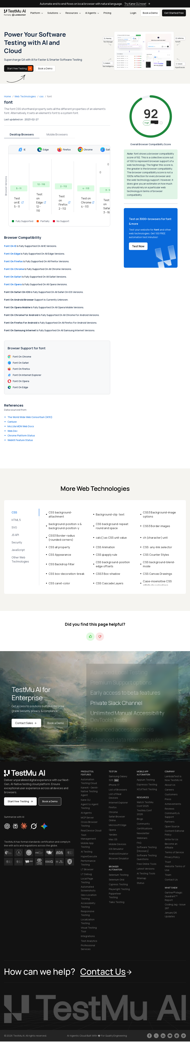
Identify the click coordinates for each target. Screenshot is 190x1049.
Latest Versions (146, 868)
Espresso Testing (147, 784)
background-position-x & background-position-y (65, 526)
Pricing (107, 12)
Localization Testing (87, 921)
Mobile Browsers (57, 134)
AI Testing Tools (146, 873)
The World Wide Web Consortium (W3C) (30, 417)
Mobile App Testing (87, 844)
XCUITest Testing (147, 789)
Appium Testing (146, 779)
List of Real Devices (115, 795)
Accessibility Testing (88, 904)
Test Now (138, 246)
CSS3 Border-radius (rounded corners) (62, 538)
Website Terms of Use (175, 868)
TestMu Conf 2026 (144, 812)
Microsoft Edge (117, 825)
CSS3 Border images (156, 526)
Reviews (169, 808)
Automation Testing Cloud (89, 781)
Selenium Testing (118, 874)
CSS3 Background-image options (159, 514)
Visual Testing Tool (89, 929)
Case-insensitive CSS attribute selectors (157, 583)
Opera (112, 829)
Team (168, 874)
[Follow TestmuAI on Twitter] (156, 1035)
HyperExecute (89, 856)
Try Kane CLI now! (137, 4)
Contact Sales (26, 723)
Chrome (113, 812)
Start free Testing (19, 68)
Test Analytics (89, 940)
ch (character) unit (155, 537)
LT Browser (87, 869)
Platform (36, 12)
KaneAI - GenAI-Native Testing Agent (89, 791)
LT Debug (86, 874)
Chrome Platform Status (21, 435)
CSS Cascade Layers (109, 583)
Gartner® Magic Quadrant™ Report (173, 896)
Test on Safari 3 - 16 (108, 206)
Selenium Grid (116, 879)
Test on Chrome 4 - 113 (86, 202)
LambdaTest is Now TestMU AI (173, 778)
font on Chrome (14, 269)
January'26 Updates (171, 914)
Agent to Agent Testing (89, 806)
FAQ (139, 842)
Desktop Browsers (22, 134)
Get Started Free (174, 12)
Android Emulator (118, 853)
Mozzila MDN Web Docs (21, 426)
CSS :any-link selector (157, 547)
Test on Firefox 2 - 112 (63, 202)
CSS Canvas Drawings (157, 574)
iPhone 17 (114, 784)
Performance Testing (88, 862)
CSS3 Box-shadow (108, 574)
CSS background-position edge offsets (113, 564)
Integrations (88, 936)
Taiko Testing (116, 902)
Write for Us (171, 839)
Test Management (88, 836)
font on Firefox (13, 261)
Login (133, 12)
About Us (170, 784)
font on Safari (12, 276)
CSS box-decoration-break (67, 574)
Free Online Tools (146, 863)
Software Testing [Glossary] (147, 849)
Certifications (144, 828)
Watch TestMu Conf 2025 (145, 804)
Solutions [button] (54, 12)
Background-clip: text (110, 514)
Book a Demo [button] (150, 12)
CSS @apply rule (106, 555)
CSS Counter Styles (156, 555)
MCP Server (87, 817)
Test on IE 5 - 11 (19, 202)
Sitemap (141, 878)
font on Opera (13, 284)
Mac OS (113, 839)
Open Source (172, 826)
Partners (169, 821)
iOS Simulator (116, 848)
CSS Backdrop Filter (62, 564)
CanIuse (12, 421)
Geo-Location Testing (89, 896)
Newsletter (143, 833)
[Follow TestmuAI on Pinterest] (183, 1035)
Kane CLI (85, 799)
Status (140, 883)
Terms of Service (174, 852)
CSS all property (59, 547)
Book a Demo (45, 68)
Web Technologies (25, 96)
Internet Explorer (118, 802)
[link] (15, 13)
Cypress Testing (118, 884)
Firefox (112, 807)
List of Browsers (118, 789)
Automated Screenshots (88, 888)
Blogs (140, 818)
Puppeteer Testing (115, 895)
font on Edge (12, 253)
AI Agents (92, 12)
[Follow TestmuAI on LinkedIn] (163, 1035)
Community (143, 823)
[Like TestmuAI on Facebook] (149, 1035)
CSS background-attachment (60, 514)
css (41, 96)
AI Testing (86, 851)
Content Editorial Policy (174, 832)
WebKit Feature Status (20, 440)
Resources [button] (73, 12)
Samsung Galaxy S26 (118, 778)
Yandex (113, 834)
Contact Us (171, 879)
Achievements (173, 803)
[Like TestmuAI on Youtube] (169, 1035)
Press (168, 799)
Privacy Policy (172, 857)
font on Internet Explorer (24, 375)
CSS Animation (105, 547)
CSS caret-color (59, 583)
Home (7, 96)
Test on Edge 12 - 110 (41, 202)
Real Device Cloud (91, 830)
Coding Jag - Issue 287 (175, 906)
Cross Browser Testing (89, 823)
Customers (171, 794)
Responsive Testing (87, 913)
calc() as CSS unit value (111, 537)
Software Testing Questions (147, 857)
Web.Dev (12, 430)
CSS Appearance (60, 555)
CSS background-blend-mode (159, 564)
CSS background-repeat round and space (112, 526)
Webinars (142, 838)
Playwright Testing (119, 889)
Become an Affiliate (171, 845)
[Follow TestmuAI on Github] (176, 1035)
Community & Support (172, 814)
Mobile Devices (117, 844)
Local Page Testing (87, 880)
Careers (169, 789)
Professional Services (88, 947)
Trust (168, 861)
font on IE (10, 246)
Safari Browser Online (117, 818)
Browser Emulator (119, 858)
